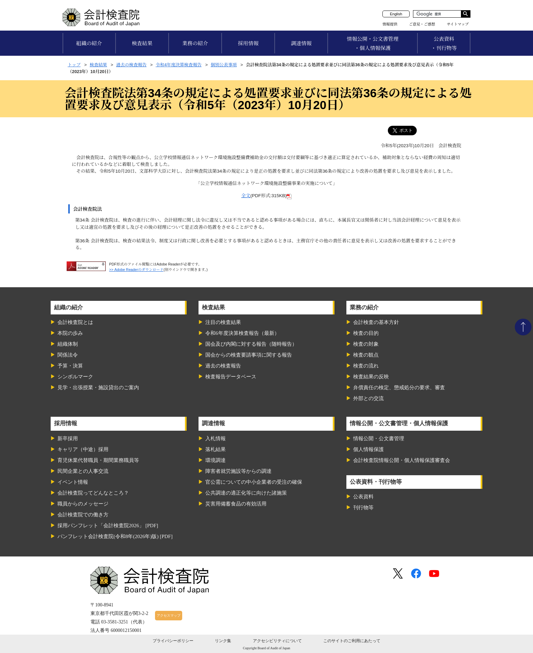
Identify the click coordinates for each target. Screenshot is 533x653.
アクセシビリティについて (277, 640)
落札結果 (215, 449)
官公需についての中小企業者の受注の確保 (253, 482)
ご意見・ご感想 (422, 24)
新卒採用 (67, 438)
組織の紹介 (89, 43)
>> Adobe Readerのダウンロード (136, 270)
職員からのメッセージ (82, 503)
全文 (246, 195)
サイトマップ (458, 24)
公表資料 (363, 496)
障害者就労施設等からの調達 (238, 471)
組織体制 (67, 344)
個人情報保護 (368, 449)
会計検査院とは (75, 322)
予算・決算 (70, 365)
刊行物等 (363, 507)
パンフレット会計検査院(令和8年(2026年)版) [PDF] (115, 536)
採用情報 (248, 43)
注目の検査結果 (223, 322)
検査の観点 (366, 355)
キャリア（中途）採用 (82, 449)
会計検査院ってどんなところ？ (93, 493)
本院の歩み (70, 333)
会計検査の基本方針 (376, 322)
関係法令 (67, 355)
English (396, 14)
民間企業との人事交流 (82, 471)
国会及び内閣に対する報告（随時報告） (251, 344)
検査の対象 (366, 344)
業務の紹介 (195, 43)
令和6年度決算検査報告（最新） (242, 333)
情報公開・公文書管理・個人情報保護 (372, 43)
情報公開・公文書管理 (378, 438)
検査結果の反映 (371, 376)
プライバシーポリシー (173, 640)
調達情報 (301, 43)
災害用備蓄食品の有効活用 (235, 503)
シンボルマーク (75, 376)
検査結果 (142, 43)
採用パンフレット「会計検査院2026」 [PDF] (107, 525)
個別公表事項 (224, 64)
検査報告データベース (230, 376)
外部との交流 (368, 398)
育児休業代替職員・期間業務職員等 (98, 460)
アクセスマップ (168, 615)
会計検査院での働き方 (82, 514)
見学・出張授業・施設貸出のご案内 (98, 387)
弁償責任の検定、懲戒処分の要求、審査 (399, 387)
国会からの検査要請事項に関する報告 (248, 355)
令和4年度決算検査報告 (179, 64)
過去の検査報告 (131, 64)
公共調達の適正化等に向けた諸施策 (246, 493)
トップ (74, 64)
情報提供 (389, 24)
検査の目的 (366, 333)
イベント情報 (72, 482)
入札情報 (215, 438)
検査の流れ (366, 365)
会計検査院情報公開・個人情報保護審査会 (401, 460)
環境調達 (215, 460)
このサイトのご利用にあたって (351, 640)
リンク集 (223, 640)
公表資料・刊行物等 (444, 43)
